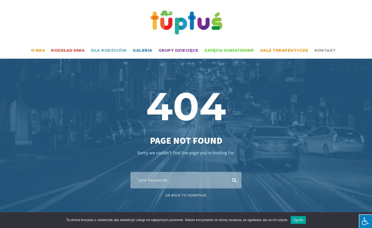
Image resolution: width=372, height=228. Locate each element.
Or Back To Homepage (186, 195)
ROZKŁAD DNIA (68, 50)
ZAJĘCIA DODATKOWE (229, 50)
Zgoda (298, 220)
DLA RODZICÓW (109, 50)
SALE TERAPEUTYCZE (284, 50)
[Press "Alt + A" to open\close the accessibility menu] (365, 221)
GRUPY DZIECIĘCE (178, 50)
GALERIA (142, 50)
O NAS (38, 50)
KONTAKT (325, 50)
